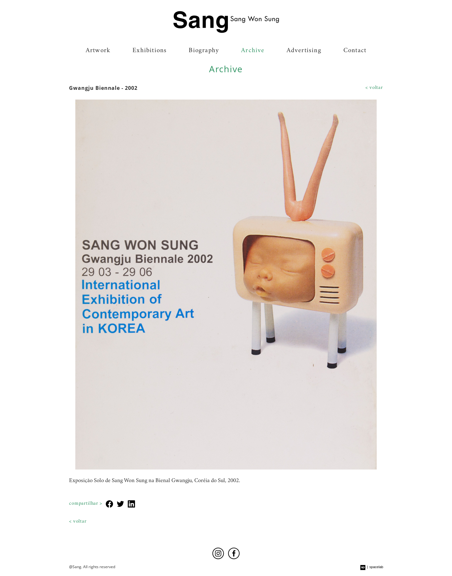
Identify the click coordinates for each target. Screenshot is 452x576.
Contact (354, 51)
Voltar (376, 88)
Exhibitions (149, 51)
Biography (204, 51)
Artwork (98, 51)
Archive (252, 51)
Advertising (304, 51)
